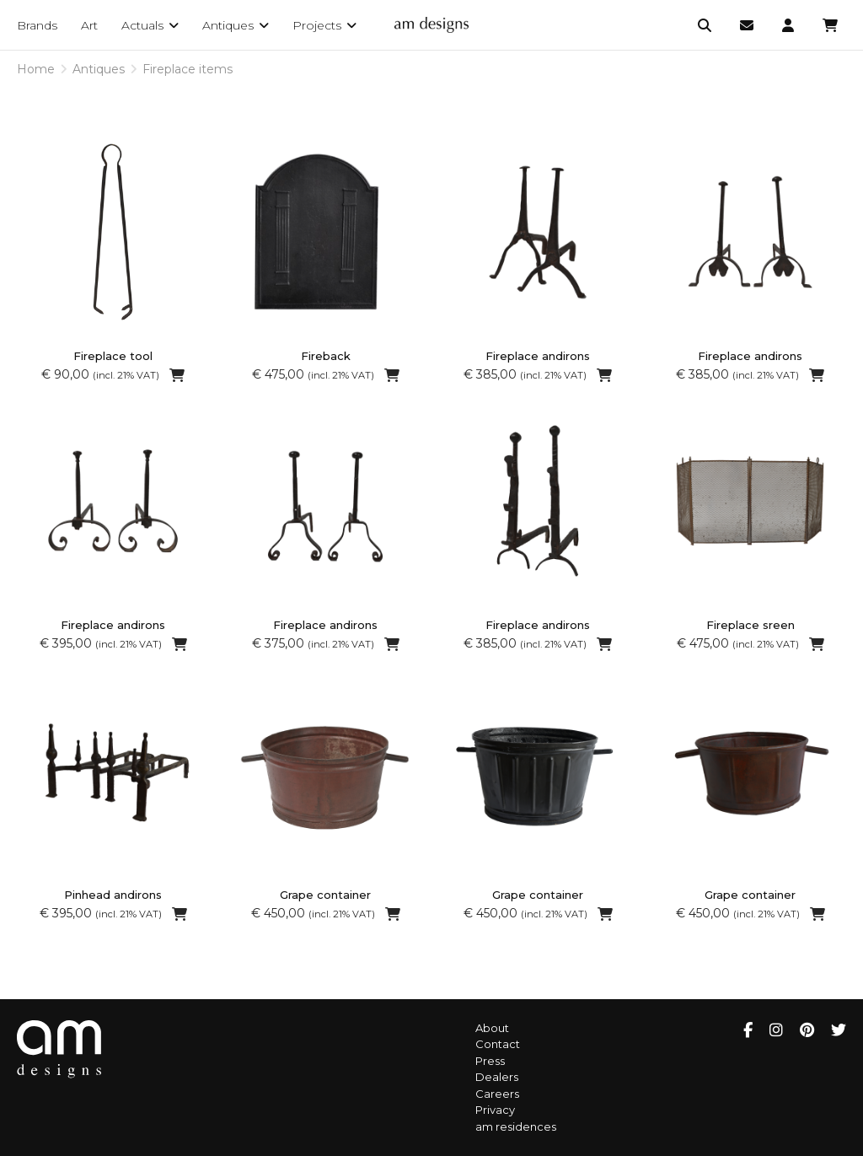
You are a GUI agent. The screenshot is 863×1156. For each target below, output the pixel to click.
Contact (497, 1044)
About (492, 1028)
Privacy (495, 1109)
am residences (515, 1126)
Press (490, 1060)
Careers (497, 1093)
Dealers (496, 1076)
